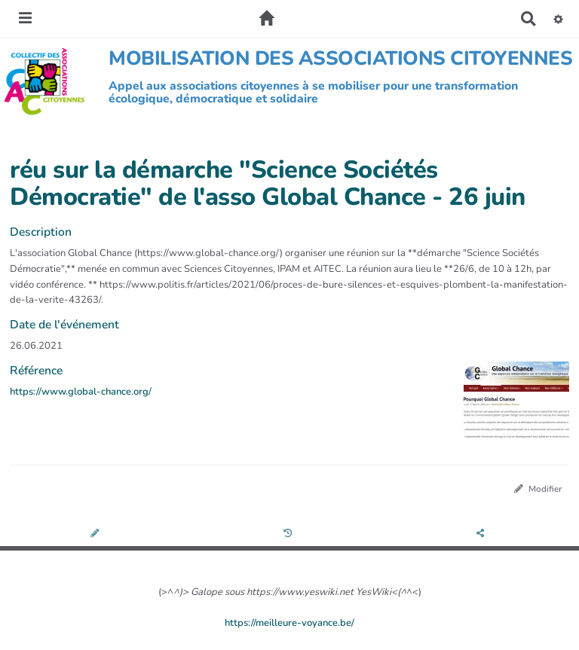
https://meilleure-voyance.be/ (289, 623)
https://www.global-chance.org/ (81, 391)
